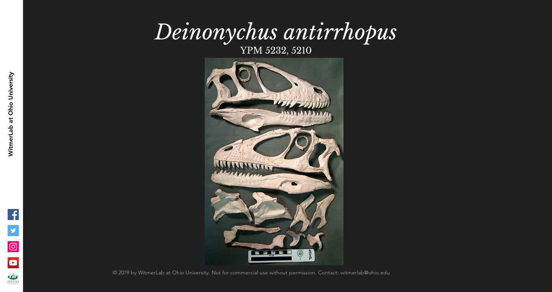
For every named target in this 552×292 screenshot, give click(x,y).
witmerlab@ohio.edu (365, 272)
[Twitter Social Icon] (13, 230)
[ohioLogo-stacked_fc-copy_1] (13, 278)
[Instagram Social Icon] (13, 246)
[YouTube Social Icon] (13, 262)
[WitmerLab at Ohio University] (11, 114)
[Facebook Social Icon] (13, 214)
